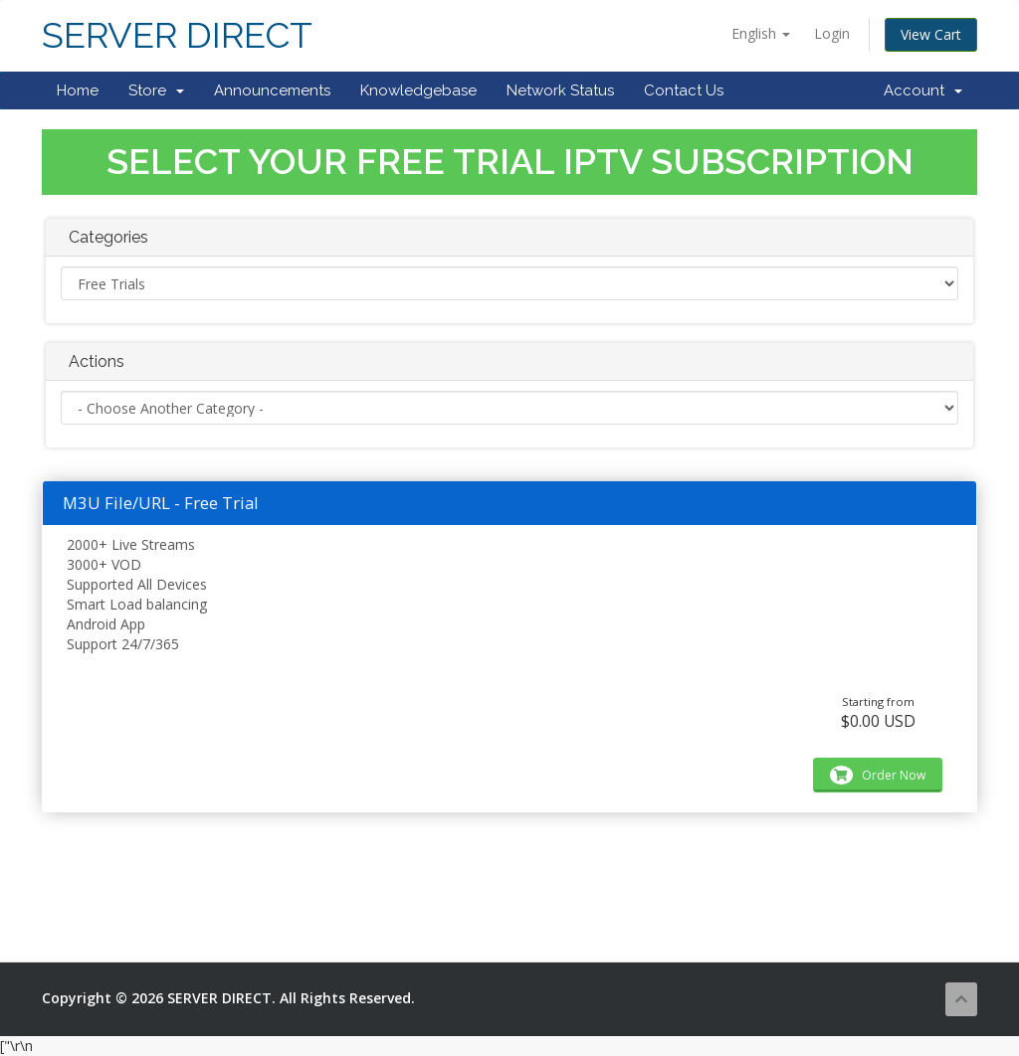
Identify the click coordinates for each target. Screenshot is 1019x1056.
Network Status (560, 90)
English (760, 33)
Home (78, 90)
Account (923, 90)
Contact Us (683, 90)
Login (832, 33)
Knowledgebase (418, 90)
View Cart (931, 34)
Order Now (877, 775)
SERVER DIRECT (177, 35)
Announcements (272, 90)
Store (156, 90)
